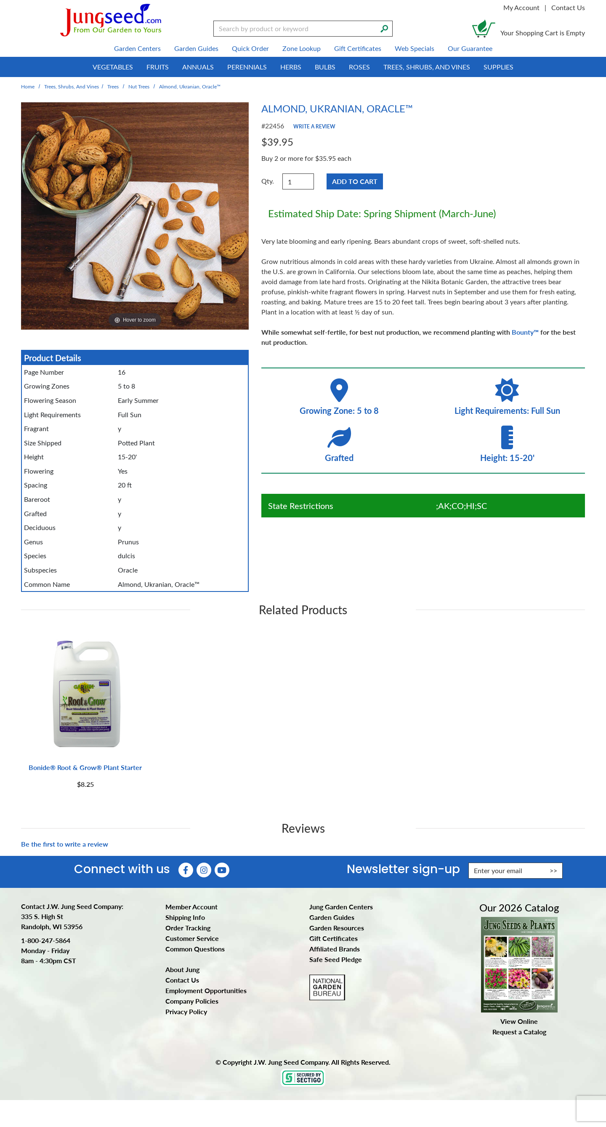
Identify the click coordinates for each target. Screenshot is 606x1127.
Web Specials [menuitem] (414, 48)
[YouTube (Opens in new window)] (222, 870)
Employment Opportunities (206, 990)
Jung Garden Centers (341, 906)
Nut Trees (138, 86)
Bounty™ (525, 332)
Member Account (191, 906)
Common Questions (195, 949)
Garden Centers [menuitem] (137, 48)
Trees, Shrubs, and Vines (71, 86)
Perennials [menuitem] (247, 66)
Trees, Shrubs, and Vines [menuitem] (426, 66)
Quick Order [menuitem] (250, 48)
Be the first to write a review (64, 844)
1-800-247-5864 (45, 940)
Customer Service (192, 938)
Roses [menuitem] (359, 66)
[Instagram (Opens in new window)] (204, 870)
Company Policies (191, 1001)
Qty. (267, 180)
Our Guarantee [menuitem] (470, 48)
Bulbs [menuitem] (325, 66)
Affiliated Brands (334, 949)
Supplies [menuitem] (498, 66)
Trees (113, 86)
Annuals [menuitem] (198, 66)
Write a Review (314, 126)
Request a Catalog (519, 1031)
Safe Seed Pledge (335, 959)
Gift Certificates (333, 938)
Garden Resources (336, 928)
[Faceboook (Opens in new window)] (185, 870)
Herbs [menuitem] (290, 66)
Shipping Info (185, 917)
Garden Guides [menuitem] (196, 48)
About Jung (182, 969)
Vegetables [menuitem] (113, 66)
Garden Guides (331, 917)
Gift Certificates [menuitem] (357, 48)
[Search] (384, 27)
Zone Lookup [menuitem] (301, 48)
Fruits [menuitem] (157, 66)
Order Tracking (187, 928)
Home (28, 86)
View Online (519, 1021)
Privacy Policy (186, 1011)
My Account (521, 7)
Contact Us (568, 7)
